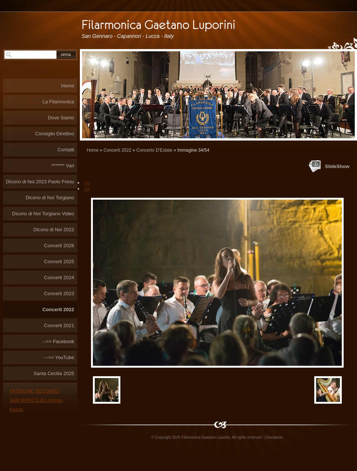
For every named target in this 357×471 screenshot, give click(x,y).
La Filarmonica (58, 101)
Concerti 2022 (118, 150)
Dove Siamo (61, 117)
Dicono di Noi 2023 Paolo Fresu (40, 181)
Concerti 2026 (59, 245)
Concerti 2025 (59, 261)
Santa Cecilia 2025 (53, 373)
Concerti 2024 (59, 277)
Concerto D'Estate (154, 150)
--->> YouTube (58, 357)
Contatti (66, 149)
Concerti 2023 (59, 293)
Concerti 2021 (59, 325)
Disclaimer (274, 437)
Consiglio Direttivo (54, 133)
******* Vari (62, 165)
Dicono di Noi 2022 (53, 229)
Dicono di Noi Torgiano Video (43, 213)
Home (93, 150)
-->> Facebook (58, 341)
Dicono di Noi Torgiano (50, 197)
